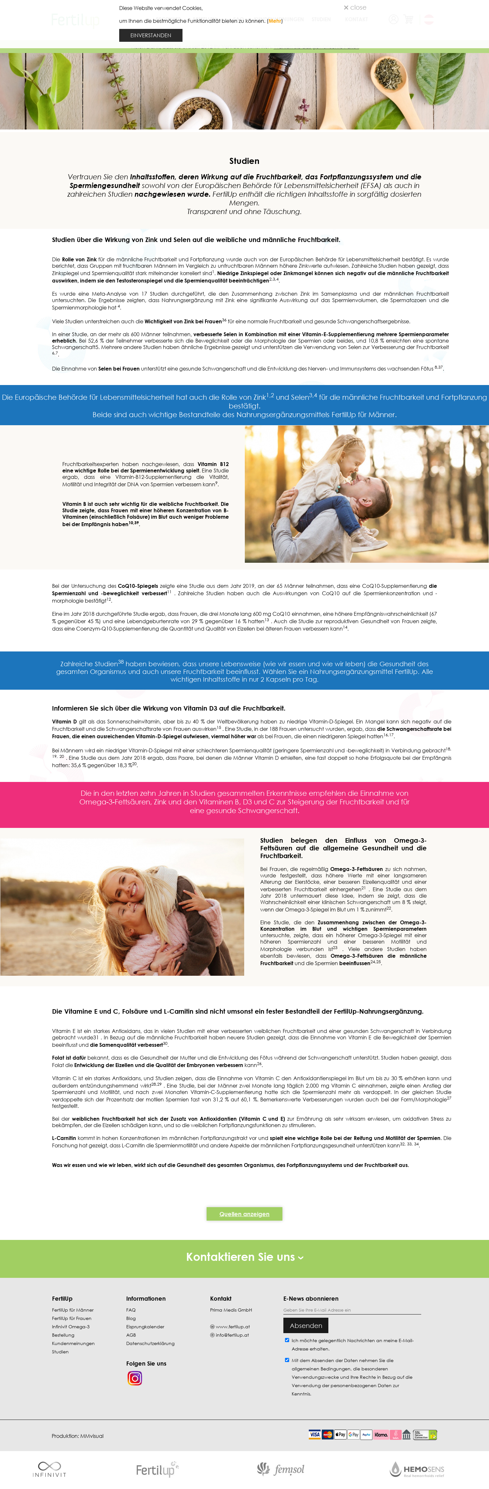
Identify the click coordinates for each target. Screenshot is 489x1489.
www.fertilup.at (233, 1326)
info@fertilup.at (232, 1335)
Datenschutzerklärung (150, 1343)
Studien (60, 1351)
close (355, 7)
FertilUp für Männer (72, 1310)
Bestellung (63, 1335)
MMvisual (91, 1436)
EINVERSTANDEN (150, 35)
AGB (131, 1335)
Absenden (306, 1325)
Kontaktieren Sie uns (244, 1256)
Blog (131, 1318)
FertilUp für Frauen (72, 1318)
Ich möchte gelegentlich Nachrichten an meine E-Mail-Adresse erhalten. (353, 1344)
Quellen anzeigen (244, 1213)
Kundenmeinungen (73, 1343)
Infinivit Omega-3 (71, 1326)
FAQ (131, 1310)
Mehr (275, 21)
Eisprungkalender (145, 1326)
